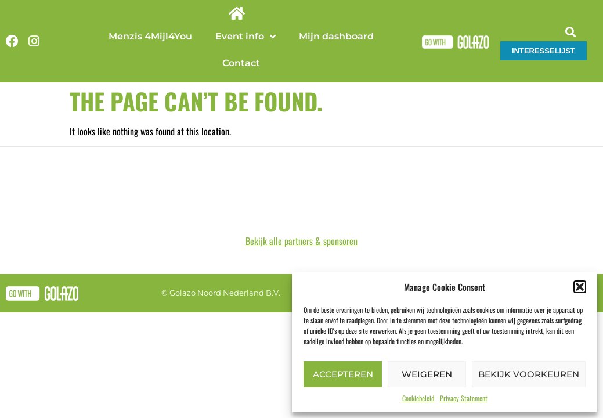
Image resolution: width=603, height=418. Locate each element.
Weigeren (427, 374)
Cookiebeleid (418, 398)
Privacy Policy (326, 266)
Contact (241, 63)
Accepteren (343, 374)
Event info (245, 36)
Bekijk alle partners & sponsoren (301, 214)
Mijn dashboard (336, 36)
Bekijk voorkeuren (528, 374)
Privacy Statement (464, 398)
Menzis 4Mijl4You (150, 36)
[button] (580, 287)
